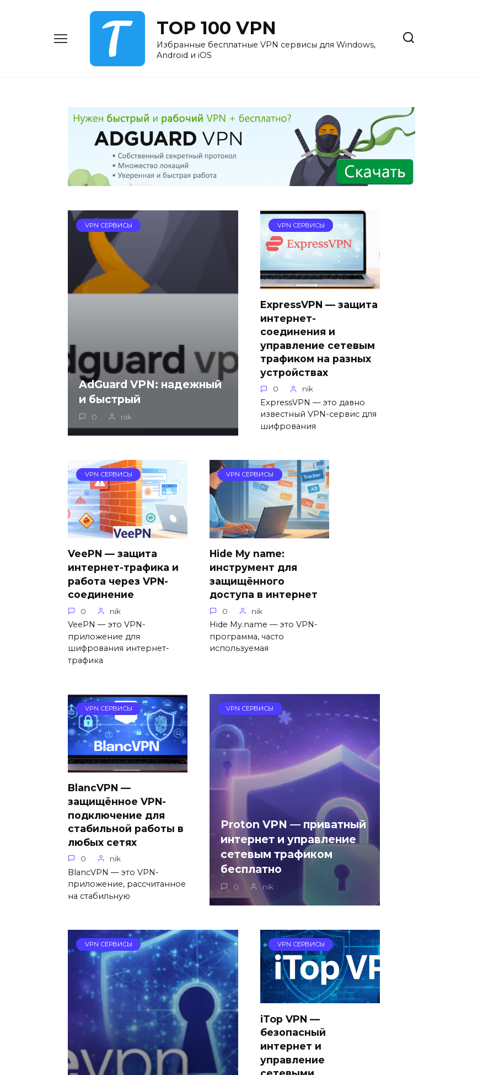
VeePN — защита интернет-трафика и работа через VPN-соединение (362, 320)
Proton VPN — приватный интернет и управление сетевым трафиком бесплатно (363, 635)
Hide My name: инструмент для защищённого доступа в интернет (111, 599)
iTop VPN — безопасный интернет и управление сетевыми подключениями (235, 854)
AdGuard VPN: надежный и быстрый (114, 404)
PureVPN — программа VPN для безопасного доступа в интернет (116, 879)
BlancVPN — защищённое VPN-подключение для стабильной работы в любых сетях (240, 606)
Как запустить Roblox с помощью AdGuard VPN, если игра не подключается (364, 852)
